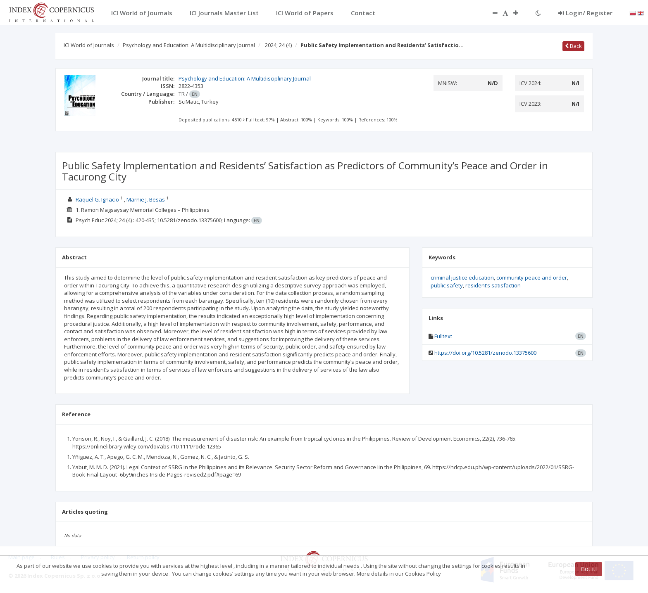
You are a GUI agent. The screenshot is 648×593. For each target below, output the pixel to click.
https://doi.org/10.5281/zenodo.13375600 (485, 352)
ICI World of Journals (89, 45)
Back (573, 46)
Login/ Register (585, 13)
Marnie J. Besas (145, 199)
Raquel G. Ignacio (97, 199)
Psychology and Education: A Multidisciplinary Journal (189, 45)
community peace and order (531, 277)
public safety (447, 285)
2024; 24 (278, 45)
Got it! (589, 569)
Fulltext (443, 336)
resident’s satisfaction (493, 285)
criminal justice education (462, 277)
